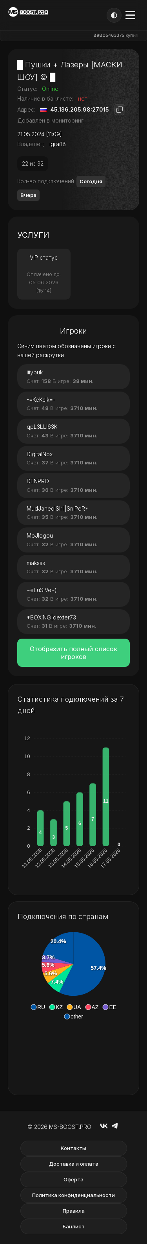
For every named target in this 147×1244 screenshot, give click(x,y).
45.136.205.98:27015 (79, 109)
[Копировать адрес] (119, 109)
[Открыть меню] (130, 15)
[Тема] (114, 15)
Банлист (74, 1226)
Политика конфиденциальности (73, 1195)
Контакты (73, 1148)
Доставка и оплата (73, 1164)
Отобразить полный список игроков (73, 653)
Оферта (73, 1179)
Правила (74, 1211)
